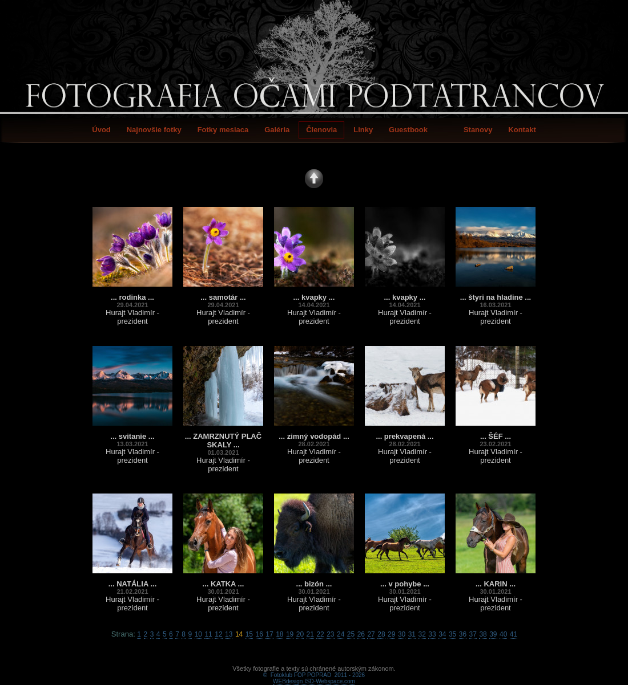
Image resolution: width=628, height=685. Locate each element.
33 (432, 634)
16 (259, 634)
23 (330, 634)
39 (493, 634)
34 (442, 634)
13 (228, 634)
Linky (363, 129)
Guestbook (408, 129)
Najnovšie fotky (154, 129)
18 (279, 634)
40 (503, 634)
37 (473, 634)
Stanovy (478, 129)
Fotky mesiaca (223, 129)
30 (401, 634)
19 (289, 634)
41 (513, 634)
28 (381, 634)
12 (218, 634)
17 (269, 634)
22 (320, 634)
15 (249, 634)
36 (462, 634)
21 (310, 634)
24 (340, 634)
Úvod (101, 129)
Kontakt (522, 129)
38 (482, 634)
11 (208, 634)
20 (300, 634)
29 (391, 634)
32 (422, 634)
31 (412, 634)
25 (351, 634)
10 (198, 634)
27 (371, 634)
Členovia (321, 129)
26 (361, 634)
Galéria (276, 129)
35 (452, 634)
